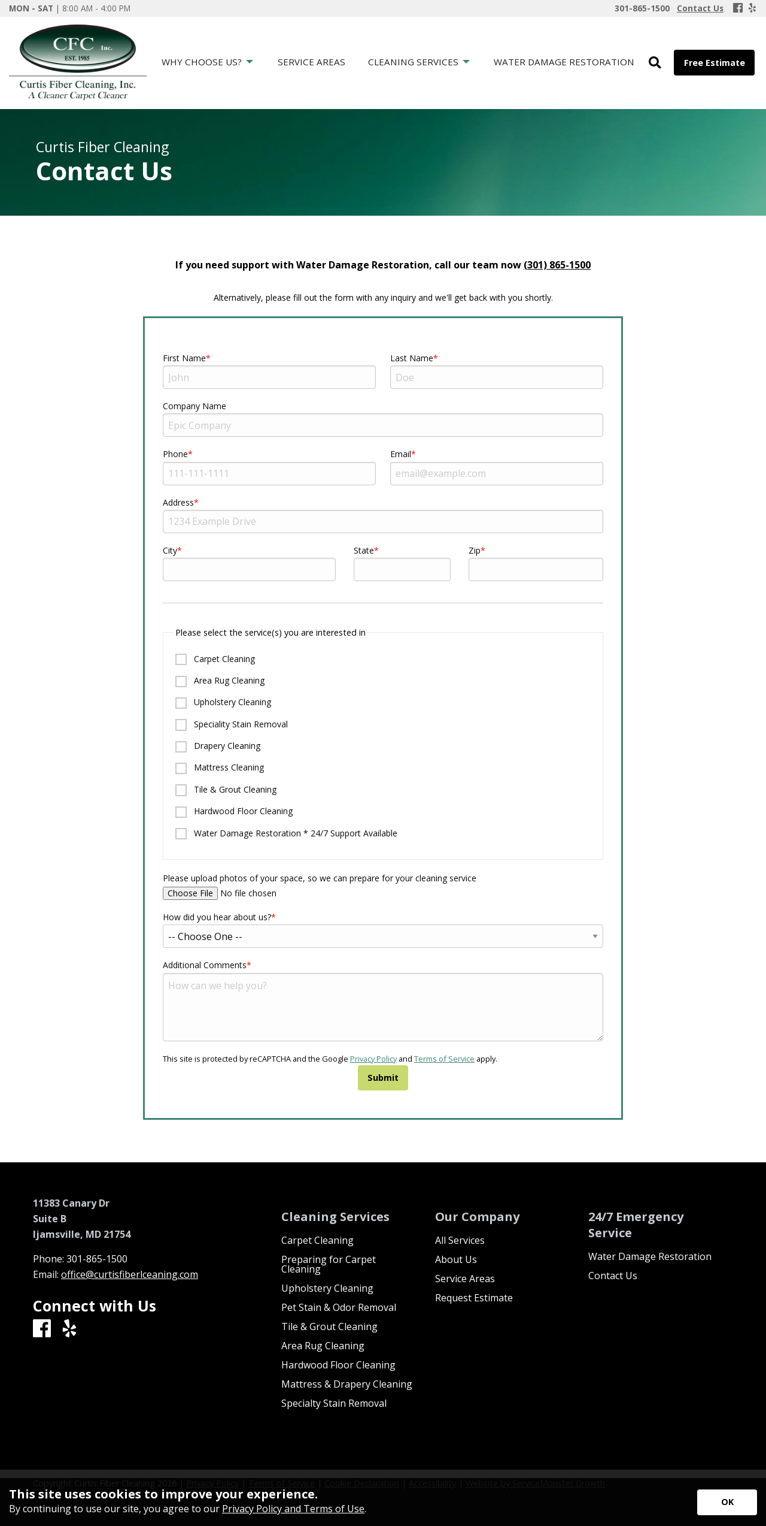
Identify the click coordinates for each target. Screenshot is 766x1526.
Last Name (411, 358)
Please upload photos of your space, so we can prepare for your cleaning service (383, 886)
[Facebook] (738, 8)
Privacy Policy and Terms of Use (293, 1508)
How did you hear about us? (217, 917)
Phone (175, 454)
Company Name (194, 406)
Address (178, 502)
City (170, 550)
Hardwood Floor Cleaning (234, 811)
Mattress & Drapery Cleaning (346, 1384)
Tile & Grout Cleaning (225, 790)
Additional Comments (205, 965)
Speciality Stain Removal (231, 724)
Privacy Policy (373, 1058)
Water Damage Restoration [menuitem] (564, 62)
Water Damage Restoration (650, 1256)
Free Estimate (714, 62)
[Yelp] (752, 8)
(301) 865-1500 (557, 264)
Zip (475, 550)
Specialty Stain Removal (334, 1403)
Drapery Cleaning (217, 746)
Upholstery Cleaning (223, 702)
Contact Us (612, 1275)
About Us (456, 1259)
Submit (383, 1077)
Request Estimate (474, 1298)
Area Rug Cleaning (220, 681)
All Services (460, 1240)
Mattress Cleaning (219, 768)
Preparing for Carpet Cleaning (328, 1264)
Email (400, 454)
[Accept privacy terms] (727, 1502)
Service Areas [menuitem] (311, 62)
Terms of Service (444, 1058)
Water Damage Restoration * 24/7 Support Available (286, 833)
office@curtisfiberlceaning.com (129, 1274)
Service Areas (465, 1278)
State (364, 550)
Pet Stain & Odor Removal (338, 1307)
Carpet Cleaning (215, 659)
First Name (184, 358)
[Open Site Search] (655, 63)
